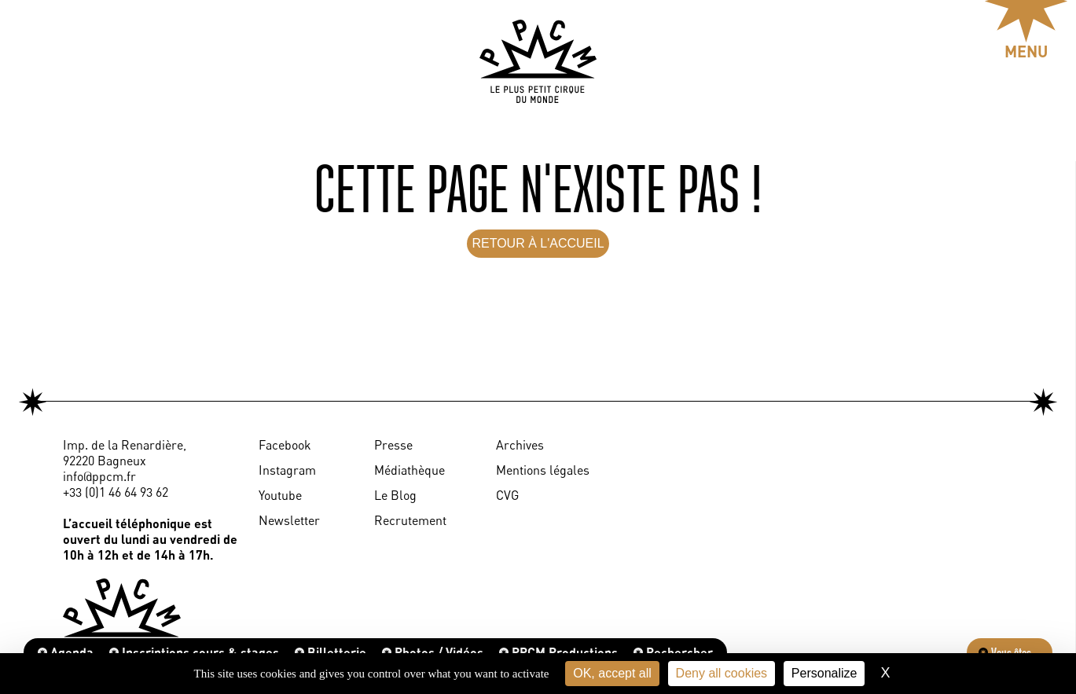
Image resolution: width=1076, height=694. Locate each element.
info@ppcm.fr (99, 476)
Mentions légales (542, 470)
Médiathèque (409, 470)
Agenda (66, 651)
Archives (520, 445)
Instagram (287, 470)
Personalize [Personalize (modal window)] (824, 673)
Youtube (280, 495)
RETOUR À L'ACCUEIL (538, 243)
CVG (507, 495)
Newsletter (289, 520)
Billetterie (330, 651)
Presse (393, 445)
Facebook (285, 445)
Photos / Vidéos (432, 651)
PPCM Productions (558, 651)
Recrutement (410, 520)
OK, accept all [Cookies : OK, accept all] (612, 673)
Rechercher (673, 651)
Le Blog (395, 495)
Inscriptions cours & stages (194, 651)
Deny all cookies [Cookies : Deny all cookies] (722, 673)
